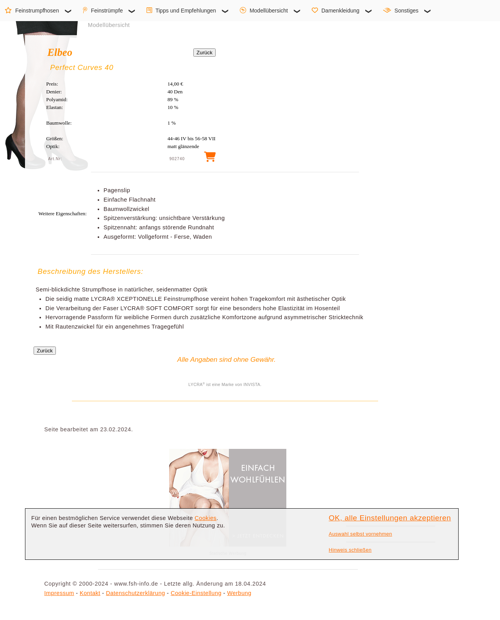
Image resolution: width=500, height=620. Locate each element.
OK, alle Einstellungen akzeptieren (390, 518)
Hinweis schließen (350, 550)
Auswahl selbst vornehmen (360, 534)
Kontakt (90, 593)
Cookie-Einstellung (196, 593)
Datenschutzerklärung (135, 593)
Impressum (59, 593)
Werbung (239, 593)
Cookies (205, 518)
